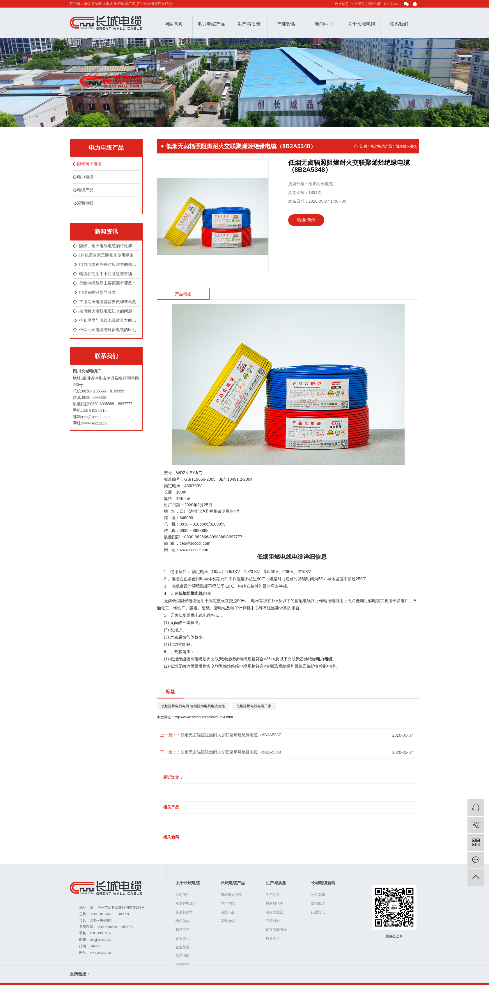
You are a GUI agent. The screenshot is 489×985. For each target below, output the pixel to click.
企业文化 (182, 938)
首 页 (363, 146)
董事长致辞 (184, 912)
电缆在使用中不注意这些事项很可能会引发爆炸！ (109, 274)
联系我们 (399, 24)
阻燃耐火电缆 (89, 164)
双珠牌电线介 (186, 903)
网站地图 (375, 4)
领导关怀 (182, 930)
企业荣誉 (182, 947)
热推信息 (342, 4)
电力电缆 (85, 177)
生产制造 (273, 895)
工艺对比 (273, 921)
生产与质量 (249, 24)
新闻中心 (324, 24)
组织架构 (182, 921)
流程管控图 (274, 912)
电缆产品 (85, 190)
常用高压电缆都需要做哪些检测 (107, 302)
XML (397, 4)
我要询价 (306, 219)
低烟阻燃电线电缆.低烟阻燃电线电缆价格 (193, 706)
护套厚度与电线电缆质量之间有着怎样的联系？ (109, 320)
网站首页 (173, 24)
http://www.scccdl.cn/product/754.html (203, 717)
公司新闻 (318, 895)
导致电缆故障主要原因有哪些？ (107, 283)
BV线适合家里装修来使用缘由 (106, 255)
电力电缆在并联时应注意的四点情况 (109, 264)
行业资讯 (318, 912)
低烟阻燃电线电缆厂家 (253, 706)
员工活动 (182, 956)
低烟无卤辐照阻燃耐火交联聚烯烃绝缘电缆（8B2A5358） (232, 752)
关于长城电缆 (361, 24)
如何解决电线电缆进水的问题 (105, 311)
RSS (387, 4)
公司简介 (182, 895)
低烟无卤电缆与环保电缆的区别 (107, 330)
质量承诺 (273, 938)
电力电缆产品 (211, 24)
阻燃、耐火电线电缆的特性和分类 (109, 246)
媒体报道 (318, 903)
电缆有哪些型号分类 (97, 292)
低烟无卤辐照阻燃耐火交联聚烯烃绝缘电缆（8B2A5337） (232, 735)
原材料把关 (274, 903)
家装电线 (85, 203)
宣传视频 (182, 965)
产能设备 (286, 24)
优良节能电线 (276, 930)
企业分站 (358, 4)
